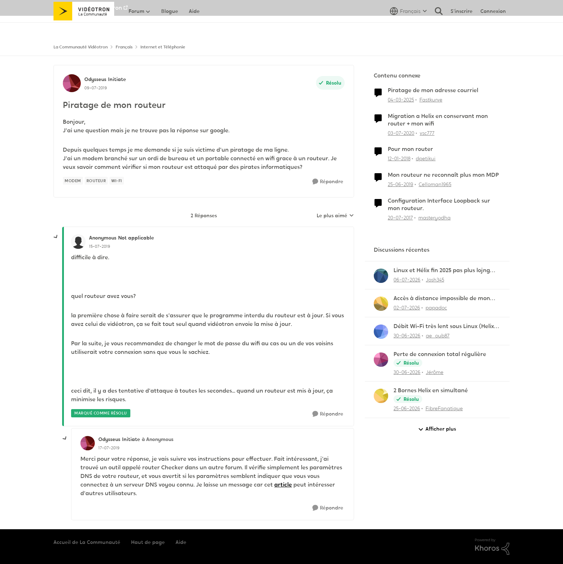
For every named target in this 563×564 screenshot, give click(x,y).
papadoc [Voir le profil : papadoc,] (436, 307)
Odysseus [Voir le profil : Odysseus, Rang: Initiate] (95, 79)
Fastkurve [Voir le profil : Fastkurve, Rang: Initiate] (430, 99)
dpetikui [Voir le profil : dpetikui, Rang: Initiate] (426, 158)
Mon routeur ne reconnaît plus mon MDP (443, 175)
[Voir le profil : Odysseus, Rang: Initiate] (72, 83)
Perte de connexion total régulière (440, 354)
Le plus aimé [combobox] (335, 215)
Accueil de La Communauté (86, 542)
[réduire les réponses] (56, 237)
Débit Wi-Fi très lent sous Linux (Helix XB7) (444, 326)
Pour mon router (410, 149)
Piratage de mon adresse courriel (433, 90)
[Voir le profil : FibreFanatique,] (381, 396)
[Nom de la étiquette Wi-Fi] (117, 181)
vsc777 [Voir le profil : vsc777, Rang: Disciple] (427, 132)
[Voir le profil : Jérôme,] (381, 359)
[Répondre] (328, 181)
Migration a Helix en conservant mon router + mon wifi (438, 120)
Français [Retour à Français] (124, 47)
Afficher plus (437, 429)
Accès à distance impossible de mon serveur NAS (442, 298)
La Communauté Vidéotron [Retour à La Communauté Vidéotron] (80, 47)
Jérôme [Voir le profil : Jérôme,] (434, 372)
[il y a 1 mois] (407, 280)
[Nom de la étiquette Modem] (73, 181)
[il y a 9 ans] (400, 217)
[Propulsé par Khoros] (492, 547)
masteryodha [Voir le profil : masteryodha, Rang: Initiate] (434, 217)
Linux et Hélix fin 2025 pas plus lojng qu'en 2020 (442, 270)
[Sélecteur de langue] (408, 27)
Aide (181, 542)
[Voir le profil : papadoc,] (381, 304)
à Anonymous (157, 439)
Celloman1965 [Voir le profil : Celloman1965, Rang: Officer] (435, 184)
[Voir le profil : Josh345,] (381, 276)
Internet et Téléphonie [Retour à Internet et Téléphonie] (162, 47)
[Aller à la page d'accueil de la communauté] (83, 27)
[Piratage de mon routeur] (99, 246)
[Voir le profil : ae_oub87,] (381, 331)
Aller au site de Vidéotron (87, 7)
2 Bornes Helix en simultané (431, 390)
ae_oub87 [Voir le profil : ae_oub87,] (438, 335)
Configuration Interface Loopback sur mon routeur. (439, 204)
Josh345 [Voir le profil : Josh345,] (435, 279)
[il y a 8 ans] (399, 158)
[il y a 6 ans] (401, 133)
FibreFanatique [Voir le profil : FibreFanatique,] (444, 408)
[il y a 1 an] (401, 100)
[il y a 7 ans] (400, 184)
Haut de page (148, 542)
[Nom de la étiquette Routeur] (96, 181)
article (283, 484)
